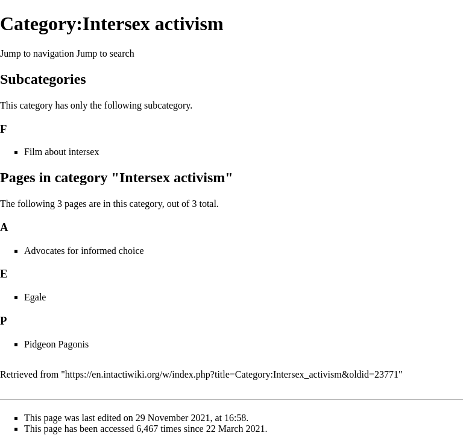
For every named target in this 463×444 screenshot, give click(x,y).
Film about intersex (61, 152)
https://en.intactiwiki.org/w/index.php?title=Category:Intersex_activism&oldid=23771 (231, 374)
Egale (35, 297)
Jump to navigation (37, 53)
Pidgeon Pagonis (56, 344)
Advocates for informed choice (84, 251)
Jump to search (105, 53)
